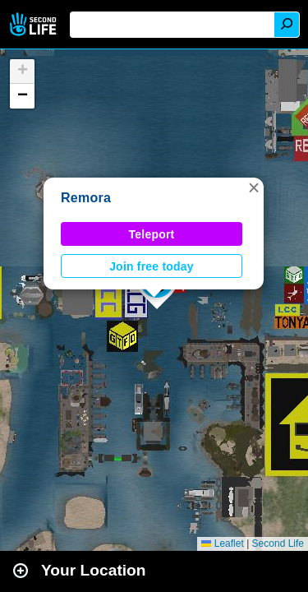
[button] (254, 187)
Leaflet (222, 543)
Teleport (152, 234)
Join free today (151, 266)
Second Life (35, 24)
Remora (86, 198)
